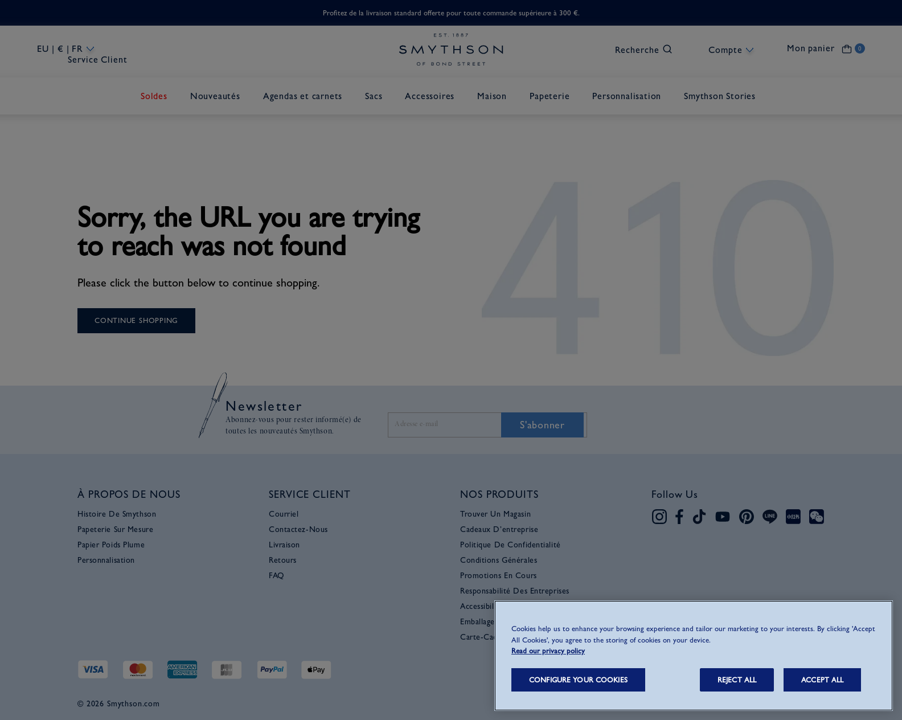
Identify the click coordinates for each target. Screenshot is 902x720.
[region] (693, 655)
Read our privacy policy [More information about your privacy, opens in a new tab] (548, 651)
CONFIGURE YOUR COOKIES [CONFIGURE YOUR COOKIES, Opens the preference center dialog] (578, 680)
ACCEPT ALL (822, 680)
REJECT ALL (737, 680)
